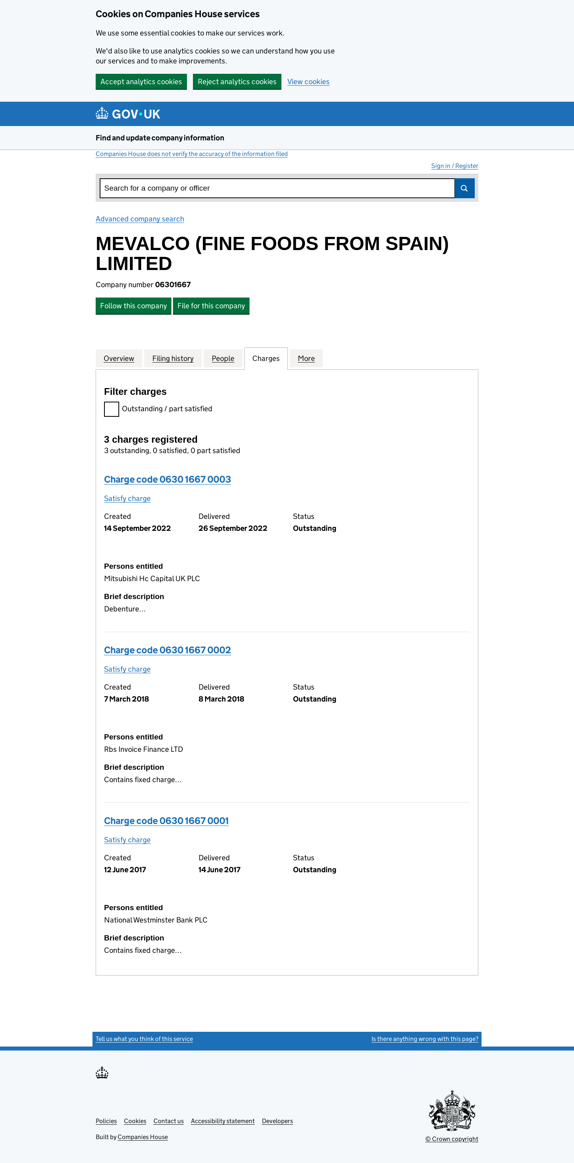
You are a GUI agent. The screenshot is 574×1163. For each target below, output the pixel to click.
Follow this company (133, 305)
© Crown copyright (451, 1139)
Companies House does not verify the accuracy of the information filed (192, 154)
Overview (119, 358)
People (223, 358)
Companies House (143, 1137)
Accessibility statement (223, 1121)
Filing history (173, 358)
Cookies (135, 1121)
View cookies (308, 81)
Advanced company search (140, 218)
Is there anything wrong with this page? (425, 1039)
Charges (266, 358)
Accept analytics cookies (141, 81)
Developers (277, 1121)
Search (465, 188)
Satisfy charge (127, 498)
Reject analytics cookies (237, 81)
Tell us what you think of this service (144, 1039)
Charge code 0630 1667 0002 (167, 650)
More (306, 358)
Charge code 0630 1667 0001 (166, 820)
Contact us (168, 1121)
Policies (106, 1121)
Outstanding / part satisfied (158, 410)
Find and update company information (160, 137)
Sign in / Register (454, 166)
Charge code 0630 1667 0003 (167, 479)
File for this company (211, 305)
